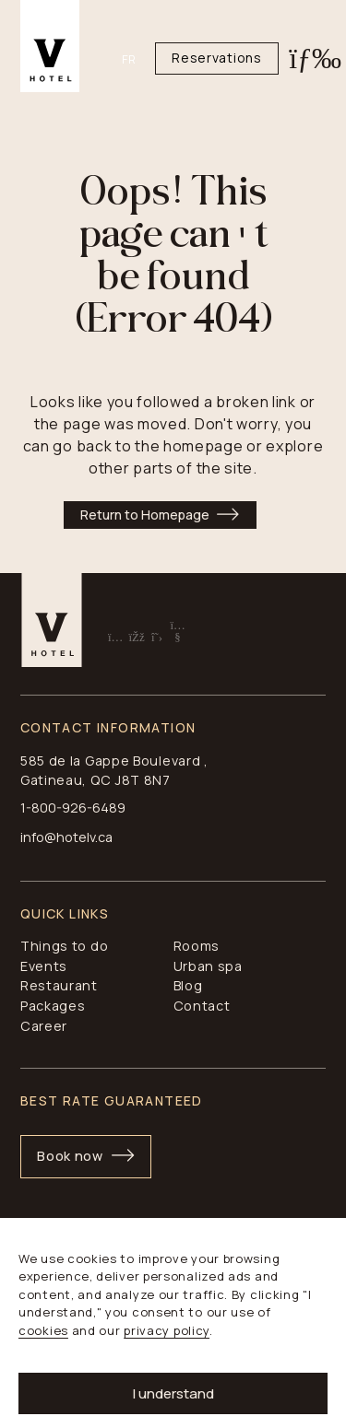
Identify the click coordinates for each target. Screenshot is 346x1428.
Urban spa (208, 966)
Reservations (216, 57)
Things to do (64, 945)
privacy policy (166, 1330)
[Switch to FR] (138, 59)
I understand (173, 1393)
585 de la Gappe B (80, 760)
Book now (70, 1156)
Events (43, 966)
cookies (43, 1330)
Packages (53, 1005)
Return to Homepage (144, 514)
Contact (202, 1005)
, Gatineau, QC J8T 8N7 (114, 771)
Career (43, 1026)
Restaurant (59, 985)
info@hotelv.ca (66, 837)
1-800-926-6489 (72, 807)
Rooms (197, 945)
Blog (188, 985)
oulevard (172, 760)
